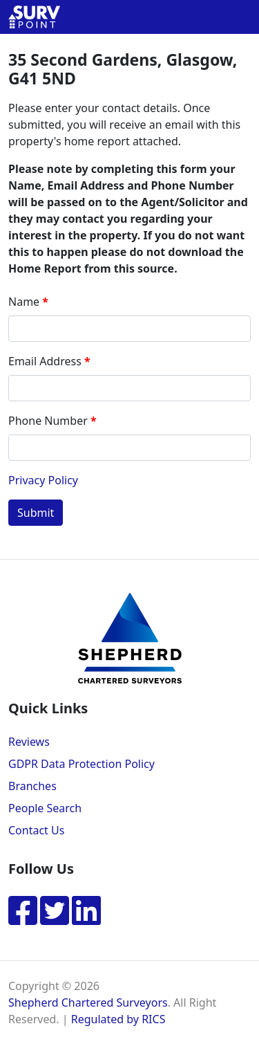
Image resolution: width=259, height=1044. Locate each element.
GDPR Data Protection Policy (81, 763)
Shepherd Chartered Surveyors (88, 1002)
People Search (44, 808)
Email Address (44, 361)
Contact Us (36, 830)
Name (23, 301)
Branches (32, 786)
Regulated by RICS (118, 1019)
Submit (35, 512)
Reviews (29, 741)
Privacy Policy (43, 480)
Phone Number (48, 420)
